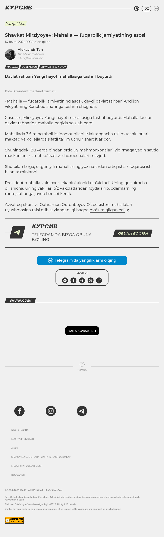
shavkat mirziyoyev (53, 67)
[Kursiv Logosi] (18, 7)
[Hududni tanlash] (136, 8)
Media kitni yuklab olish (26, 466)
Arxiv (14, 448)
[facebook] (19, 411)
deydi (90, 101)
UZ (146, 8)
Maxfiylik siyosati (22, 439)
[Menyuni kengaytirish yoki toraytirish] (156, 8)
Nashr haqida (19, 430)
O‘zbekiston (29, 67)
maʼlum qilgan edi (107, 210)
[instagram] (51, 411)
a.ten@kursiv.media (30, 58)
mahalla (12, 67)
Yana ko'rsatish (82, 331)
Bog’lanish (18, 475)
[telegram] (82, 411)
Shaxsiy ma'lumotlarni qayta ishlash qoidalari (41, 457)
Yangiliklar (16, 23)
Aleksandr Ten (30, 50)
